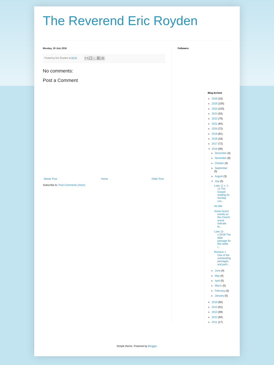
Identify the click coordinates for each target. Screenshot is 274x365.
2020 (215, 128)
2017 (215, 143)
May (217, 275)
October (220, 163)
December (221, 153)
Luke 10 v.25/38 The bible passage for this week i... (222, 239)
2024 (215, 108)
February (220, 290)
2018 (215, 138)
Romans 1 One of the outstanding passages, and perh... (222, 258)
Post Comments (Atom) (71, 185)
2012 (215, 317)
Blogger (152, 346)
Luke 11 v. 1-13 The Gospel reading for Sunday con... (221, 193)
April (217, 280)
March (219, 285)
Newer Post (50, 178)
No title (218, 206)
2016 (215, 148)
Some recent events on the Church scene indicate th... (222, 219)
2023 (215, 113)
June (218, 270)
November (221, 158)
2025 (215, 103)
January (220, 295)
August (219, 176)
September (221, 168)
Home (104, 178)
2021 (215, 123)
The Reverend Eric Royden (120, 21)
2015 (215, 302)
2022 (215, 118)
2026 (215, 98)
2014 (215, 307)
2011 (215, 322)
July (217, 181)
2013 (215, 312)
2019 (215, 133)
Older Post (158, 178)
